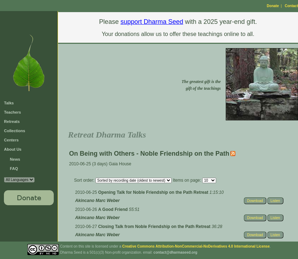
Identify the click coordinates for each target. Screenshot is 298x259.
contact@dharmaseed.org (175, 252)
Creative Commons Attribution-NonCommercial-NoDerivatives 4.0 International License (196, 246)
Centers (11, 140)
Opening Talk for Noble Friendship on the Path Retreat (153, 192)
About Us (12, 149)
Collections (14, 131)
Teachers (12, 112)
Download (255, 201)
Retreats (12, 121)
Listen (275, 201)
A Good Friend (113, 209)
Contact (291, 6)
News (15, 159)
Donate (273, 6)
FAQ (14, 168)
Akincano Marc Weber (97, 200)
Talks (9, 103)
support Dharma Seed (151, 21)
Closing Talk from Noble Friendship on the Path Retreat (154, 226)
